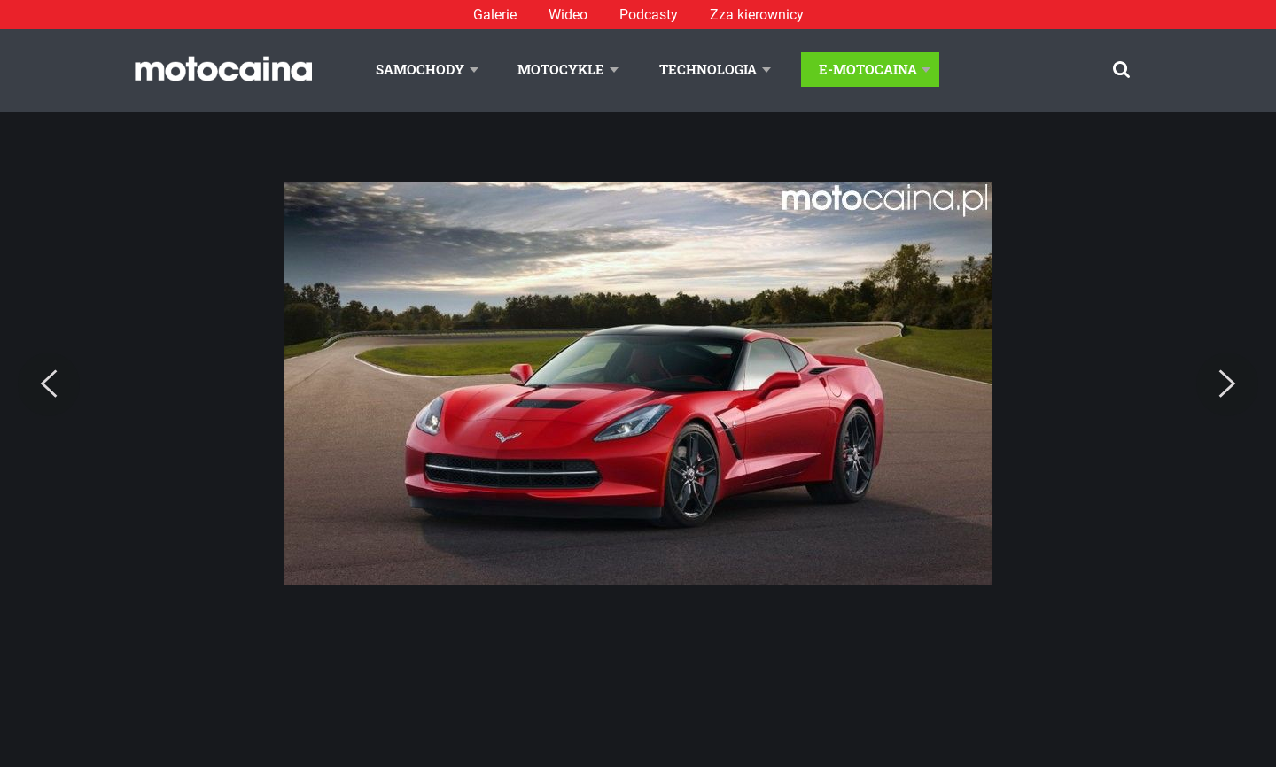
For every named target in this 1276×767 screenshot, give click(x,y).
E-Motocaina (868, 69)
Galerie (495, 14)
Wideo (568, 14)
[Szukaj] (1121, 69)
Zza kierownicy (757, 14)
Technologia (708, 69)
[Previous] (49, 384)
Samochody (420, 69)
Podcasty (648, 14)
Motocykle (560, 69)
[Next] (1227, 384)
